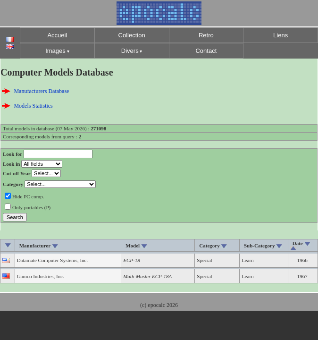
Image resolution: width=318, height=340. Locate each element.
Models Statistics (33, 105)
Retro (206, 35)
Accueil (57, 35)
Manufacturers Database (41, 91)
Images (55, 50)
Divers (130, 50)
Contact (206, 50)
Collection (131, 35)
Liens (280, 35)
